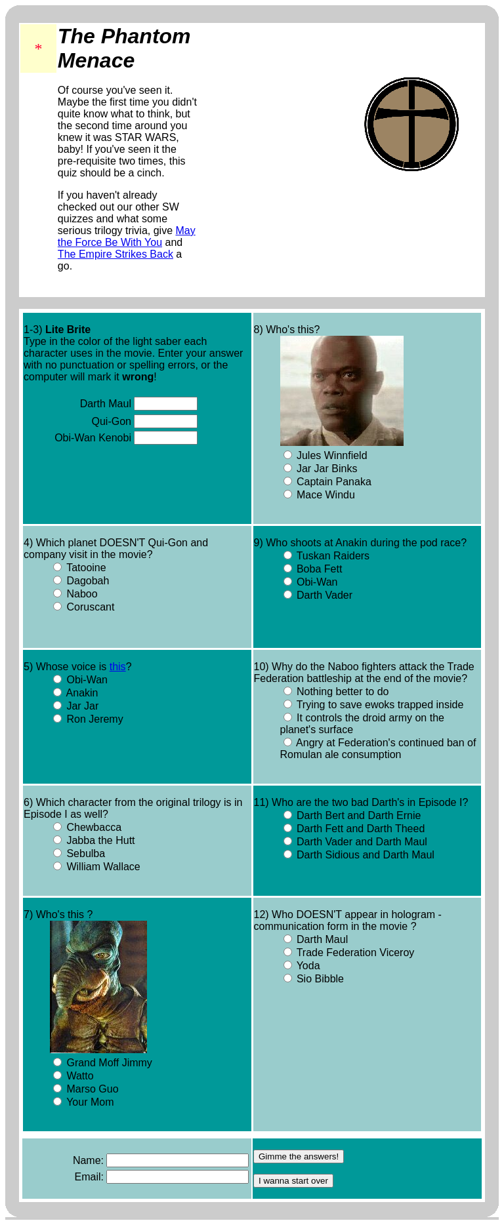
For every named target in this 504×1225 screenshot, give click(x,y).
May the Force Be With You (127, 236)
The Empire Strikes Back (115, 254)
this (118, 666)
